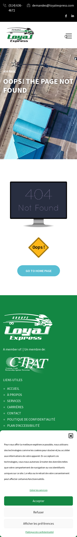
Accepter (38, 501)
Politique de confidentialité (39, 532)
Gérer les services (38, 490)
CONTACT (14, 413)
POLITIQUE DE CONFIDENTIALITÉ (31, 419)
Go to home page (39, 271)
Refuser (38, 512)
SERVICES (14, 401)
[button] (71, 435)
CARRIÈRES (15, 407)
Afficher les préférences (38, 523)
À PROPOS (14, 395)
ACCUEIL (13, 388)
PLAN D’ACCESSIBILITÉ (23, 425)
